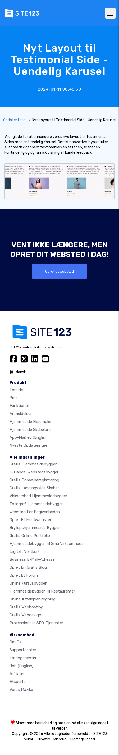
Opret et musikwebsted (31, 519)
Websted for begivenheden (35, 511)
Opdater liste (14, 120)
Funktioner (19, 405)
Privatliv (43, 739)
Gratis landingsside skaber (34, 488)
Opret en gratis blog (28, 567)
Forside (16, 389)
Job (21, 665)
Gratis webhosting (26, 607)
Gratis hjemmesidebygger (33, 464)
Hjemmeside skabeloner (31, 429)
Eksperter (18, 681)
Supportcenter (23, 650)
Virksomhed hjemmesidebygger (38, 496)
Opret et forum (24, 575)
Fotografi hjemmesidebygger (36, 503)
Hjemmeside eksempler (31, 421)
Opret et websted (59, 271)
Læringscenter (23, 657)
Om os (15, 642)
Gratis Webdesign (25, 615)
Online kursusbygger (28, 583)
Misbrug (59, 739)
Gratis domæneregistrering (34, 480)
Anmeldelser (21, 413)
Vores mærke (21, 689)
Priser (15, 397)
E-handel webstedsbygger (34, 472)
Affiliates (17, 673)
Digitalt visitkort (25, 551)
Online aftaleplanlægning (33, 599)
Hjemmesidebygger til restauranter (42, 591)
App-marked (29, 437)
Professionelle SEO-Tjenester (36, 623)
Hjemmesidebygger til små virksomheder (47, 543)
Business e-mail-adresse (32, 559)
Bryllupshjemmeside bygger (35, 527)
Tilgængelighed (82, 739)
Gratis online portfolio (30, 535)
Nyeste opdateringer (28, 445)
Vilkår (28, 739)
